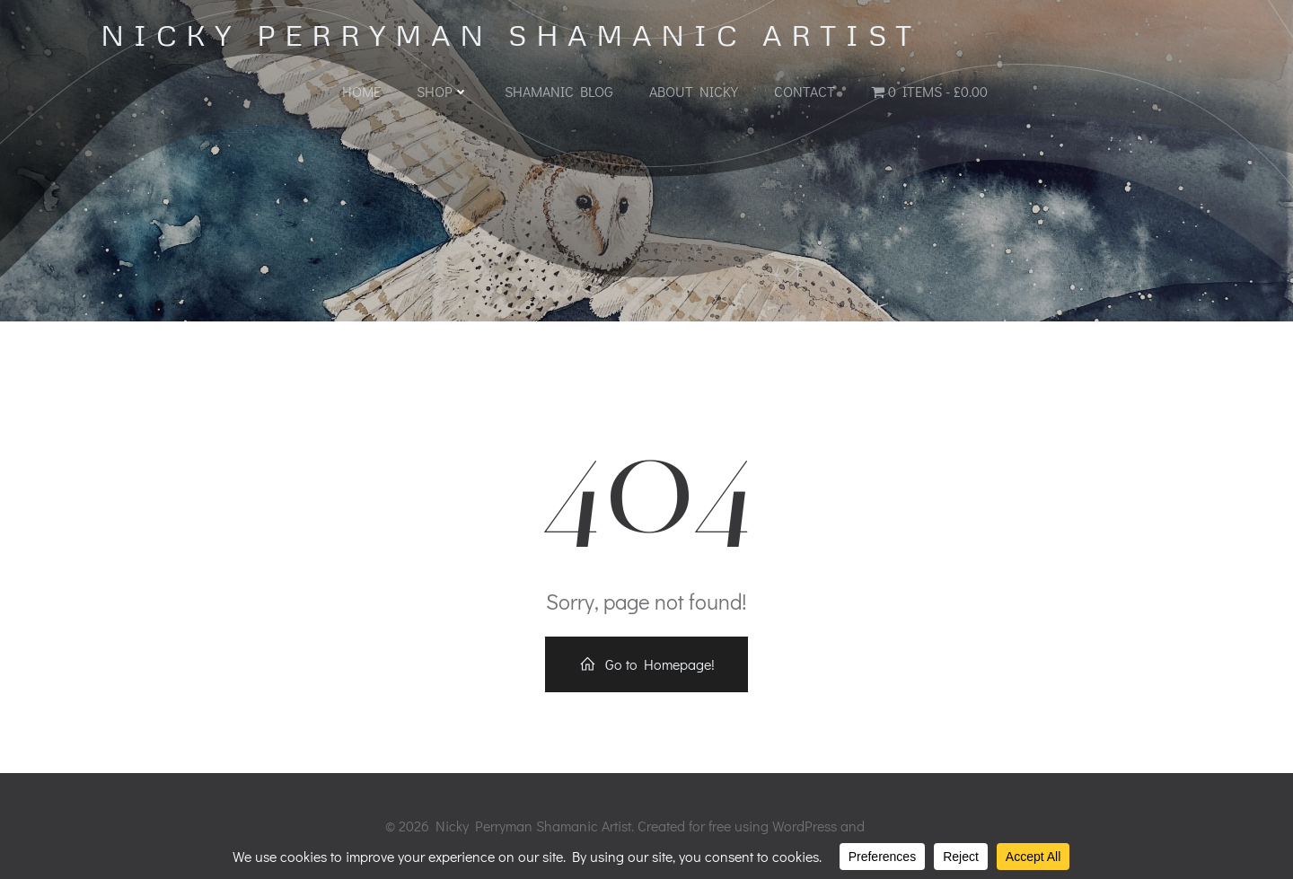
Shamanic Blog (559, 91)
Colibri (888, 825)
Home (361, 91)
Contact (804, 91)
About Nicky (693, 91)
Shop (443, 91)
